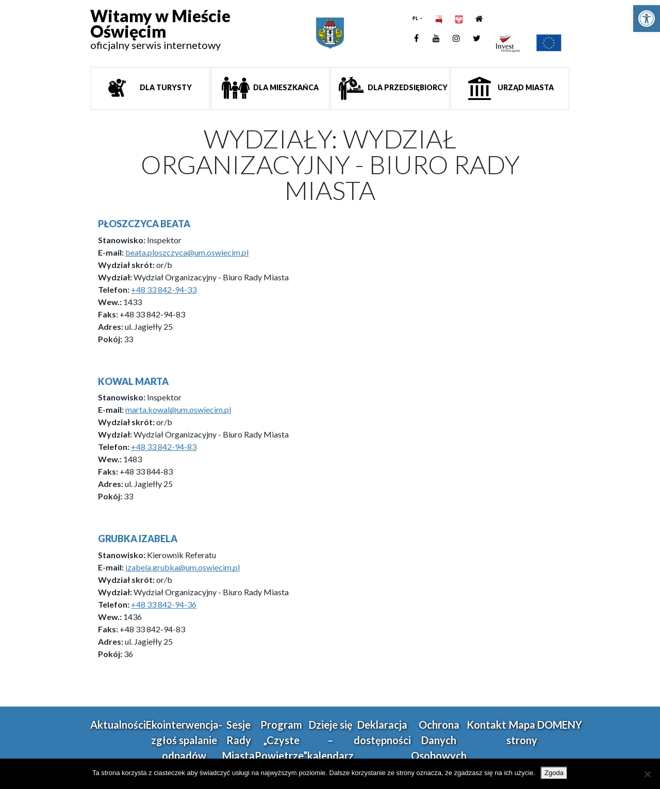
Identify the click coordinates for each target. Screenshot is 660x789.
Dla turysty (165, 87)
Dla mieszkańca (285, 87)
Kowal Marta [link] (133, 381)
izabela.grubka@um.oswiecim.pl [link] (182, 567)
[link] (646, 18)
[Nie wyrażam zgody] (647, 774)
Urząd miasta (525, 87)
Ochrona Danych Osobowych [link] (439, 740)
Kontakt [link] (486, 724)
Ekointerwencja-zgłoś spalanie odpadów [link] (184, 740)
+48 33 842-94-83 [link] (163, 446)
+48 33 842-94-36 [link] (163, 604)
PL (415, 18)
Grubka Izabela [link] (137, 538)
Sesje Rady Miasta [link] (238, 740)
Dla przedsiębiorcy (407, 87)
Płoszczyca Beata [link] (144, 223)
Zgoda (554, 773)
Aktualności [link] (118, 724)
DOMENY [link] (559, 724)
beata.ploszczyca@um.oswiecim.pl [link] (187, 252)
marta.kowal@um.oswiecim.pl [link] (178, 409)
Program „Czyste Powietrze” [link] (281, 740)
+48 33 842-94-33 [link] (163, 289)
